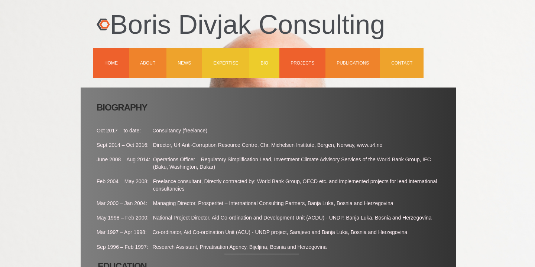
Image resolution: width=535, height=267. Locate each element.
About (147, 63)
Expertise (225, 63)
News (184, 63)
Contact (401, 63)
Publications (353, 63)
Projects (302, 63)
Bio (264, 63)
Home (111, 63)
